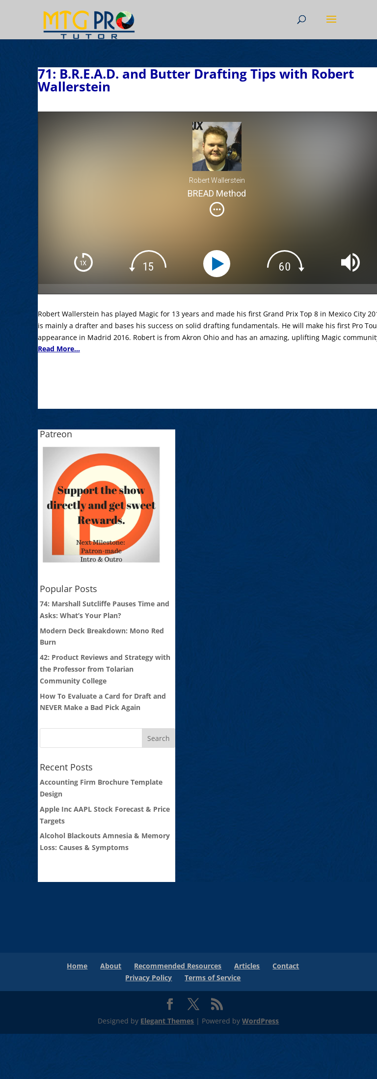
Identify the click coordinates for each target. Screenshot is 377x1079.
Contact (285, 965)
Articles (247, 965)
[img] (217, 209)
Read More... (59, 348)
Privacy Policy (148, 977)
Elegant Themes (167, 1020)
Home (77, 965)
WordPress (260, 1020)
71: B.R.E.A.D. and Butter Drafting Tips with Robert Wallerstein (196, 80)
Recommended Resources (177, 965)
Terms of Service (213, 977)
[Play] (219, 263)
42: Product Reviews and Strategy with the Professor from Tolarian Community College (105, 669)
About (110, 965)
